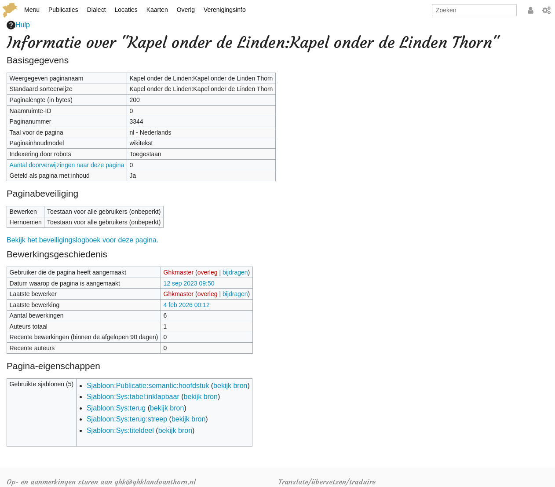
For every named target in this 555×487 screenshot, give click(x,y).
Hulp (18, 25)
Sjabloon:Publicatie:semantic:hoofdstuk (148, 385)
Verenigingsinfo (225, 9)
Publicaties (63, 9)
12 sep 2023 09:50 (189, 283)
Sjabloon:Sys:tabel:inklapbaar (133, 396)
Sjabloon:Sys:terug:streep (127, 419)
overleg (207, 272)
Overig (186, 9)
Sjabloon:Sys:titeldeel (120, 430)
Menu (32, 9)
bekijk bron (230, 385)
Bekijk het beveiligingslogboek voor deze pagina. (82, 240)
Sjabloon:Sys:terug (116, 408)
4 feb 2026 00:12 (187, 304)
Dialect (96, 9)
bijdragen (235, 272)
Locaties (126, 9)
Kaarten (157, 9)
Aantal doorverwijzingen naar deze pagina (67, 164)
